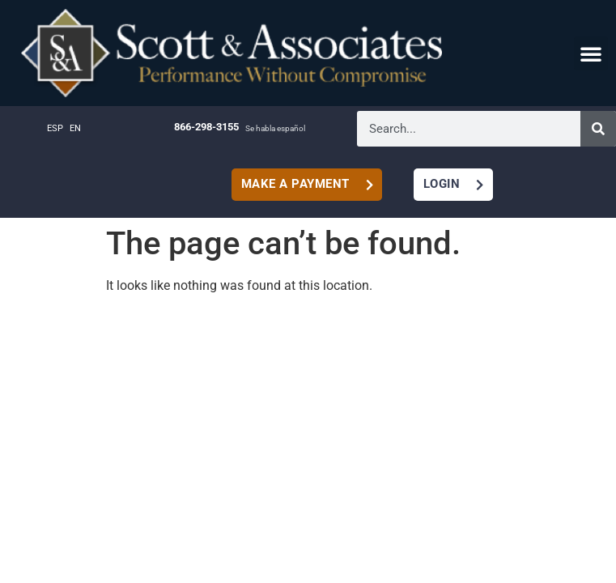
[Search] (598, 129)
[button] (591, 53)
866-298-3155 (206, 127)
